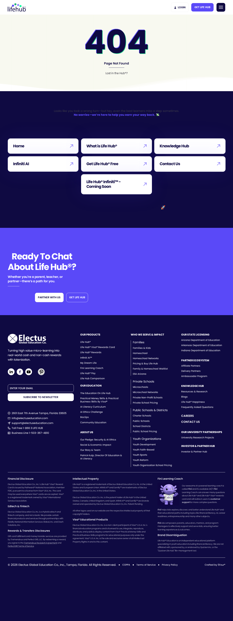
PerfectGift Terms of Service (21, 546)
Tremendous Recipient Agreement (40, 542)
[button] (202, 7)
